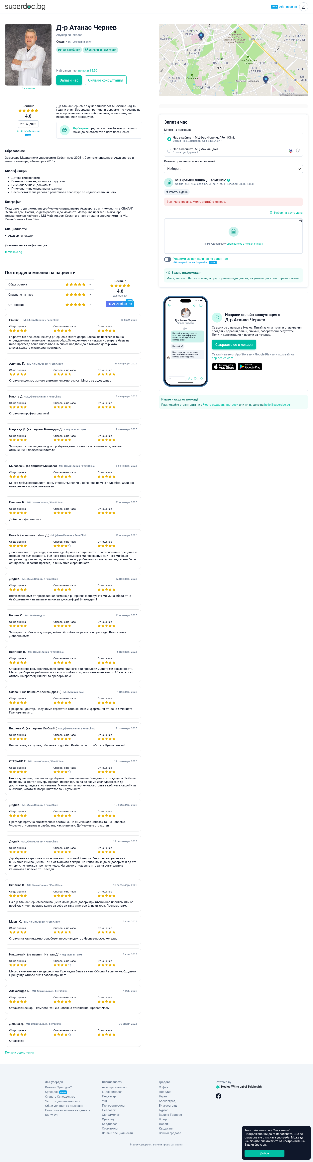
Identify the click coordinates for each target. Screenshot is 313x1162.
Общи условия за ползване (64, 1106)
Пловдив (165, 1092)
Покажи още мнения (19, 1052)
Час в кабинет (69, 49)
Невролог (109, 1110)
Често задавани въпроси (220, 404)
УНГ (105, 1101)
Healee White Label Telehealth (239, 1086)
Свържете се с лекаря (234, 344)
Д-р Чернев (81, 128)
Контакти (51, 1115)
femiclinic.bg (13, 252)
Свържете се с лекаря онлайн (245, 243)
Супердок (56, 1092)
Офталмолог (111, 1115)
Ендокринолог (112, 1092)
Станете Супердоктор (60, 1096)
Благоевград (168, 1105)
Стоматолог (110, 1128)
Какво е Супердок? (58, 1087)
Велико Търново (170, 1115)
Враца (163, 1119)
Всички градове (170, 1133)
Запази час (69, 80)
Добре (264, 1153)
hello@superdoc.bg (277, 404)
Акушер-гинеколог (115, 1087)
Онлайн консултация (100, 49)
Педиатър (109, 1096)
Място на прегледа (177, 130)
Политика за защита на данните (67, 1110)
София (163, 1087)
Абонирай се (284, 7)
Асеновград (167, 1101)
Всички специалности (117, 1133)
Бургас (163, 1110)
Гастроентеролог (114, 1105)
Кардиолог (109, 1124)
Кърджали (166, 1128)
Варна (163, 1096)
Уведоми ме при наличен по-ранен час (200, 260)
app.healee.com (222, 358)
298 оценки (28, 124)
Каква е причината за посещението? (189, 161)
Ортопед (108, 1119)
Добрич (164, 1124)
